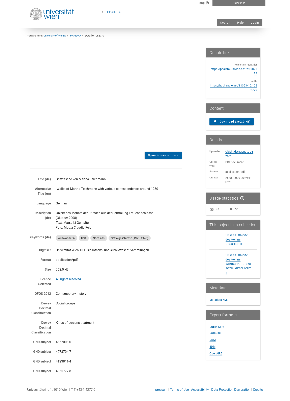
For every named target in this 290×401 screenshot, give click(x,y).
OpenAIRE (215, 353)
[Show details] (241, 198)
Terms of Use (179, 390)
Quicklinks (238, 3)
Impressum (160, 390)
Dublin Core (216, 326)
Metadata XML (218, 299)
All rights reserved (68, 279)
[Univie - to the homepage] (52, 26)
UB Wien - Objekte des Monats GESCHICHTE (237, 239)
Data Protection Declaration (231, 390)
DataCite (215, 332)
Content (106, 98)
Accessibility (200, 390)
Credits (258, 390)
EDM (212, 346)
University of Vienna (55, 35)
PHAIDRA (113, 12)
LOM (212, 339)
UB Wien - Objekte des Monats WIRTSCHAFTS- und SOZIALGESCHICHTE (238, 263)
